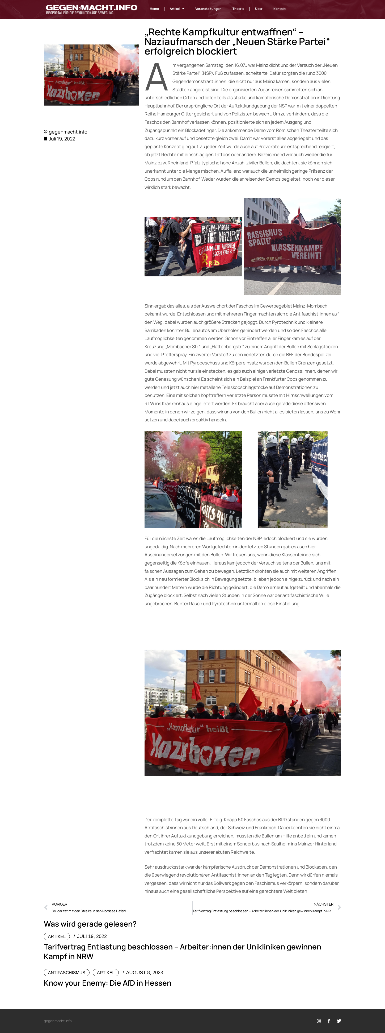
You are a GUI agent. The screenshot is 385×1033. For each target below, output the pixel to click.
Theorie (238, 8)
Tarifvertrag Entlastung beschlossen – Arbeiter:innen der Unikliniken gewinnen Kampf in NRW (182, 951)
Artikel (177, 9)
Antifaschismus (66, 972)
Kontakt (279, 8)
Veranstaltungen (208, 8)
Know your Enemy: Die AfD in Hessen (107, 983)
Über (259, 8)
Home (154, 8)
